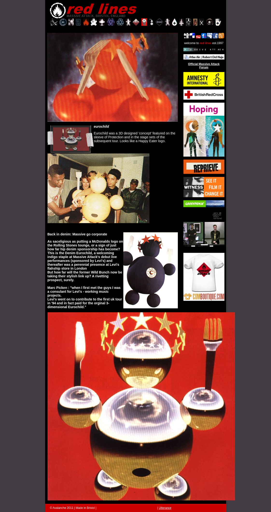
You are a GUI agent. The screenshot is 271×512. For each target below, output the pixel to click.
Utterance (165, 508)
